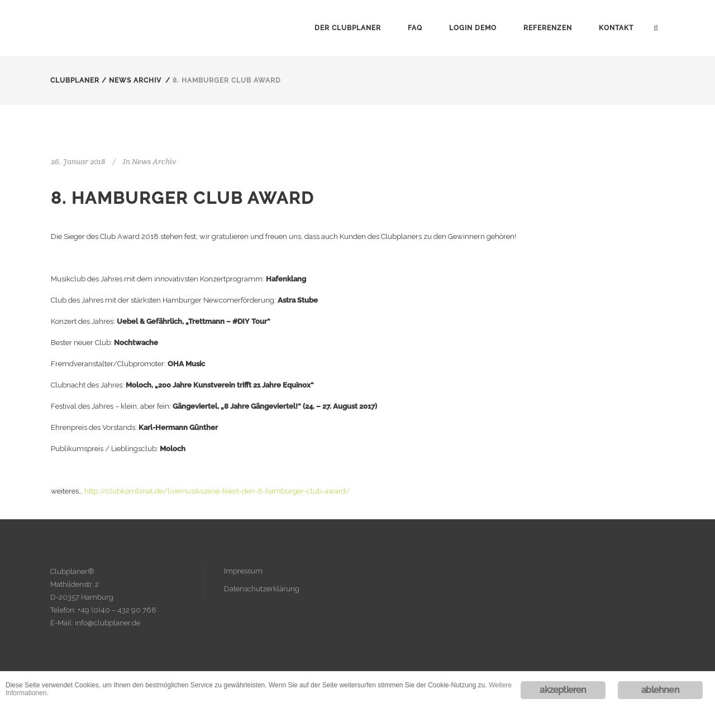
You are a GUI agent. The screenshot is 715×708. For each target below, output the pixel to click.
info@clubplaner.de (107, 623)
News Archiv (135, 80)
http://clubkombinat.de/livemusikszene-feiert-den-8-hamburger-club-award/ (217, 491)
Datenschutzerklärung (261, 589)
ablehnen (660, 690)
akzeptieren (563, 690)
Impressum (243, 571)
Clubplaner (74, 80)
